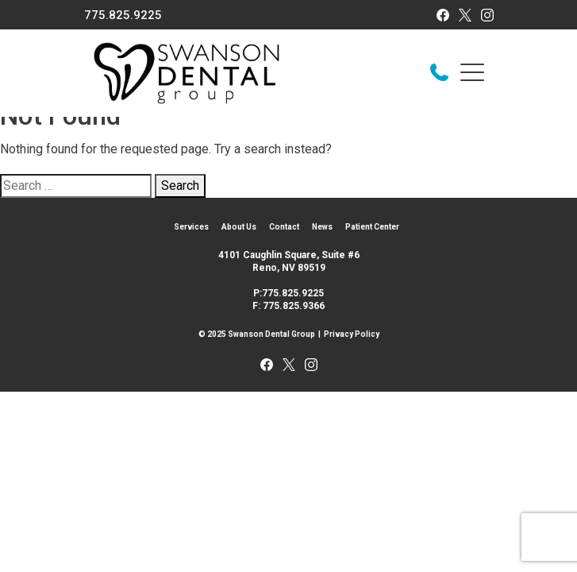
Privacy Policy (351, 334)
